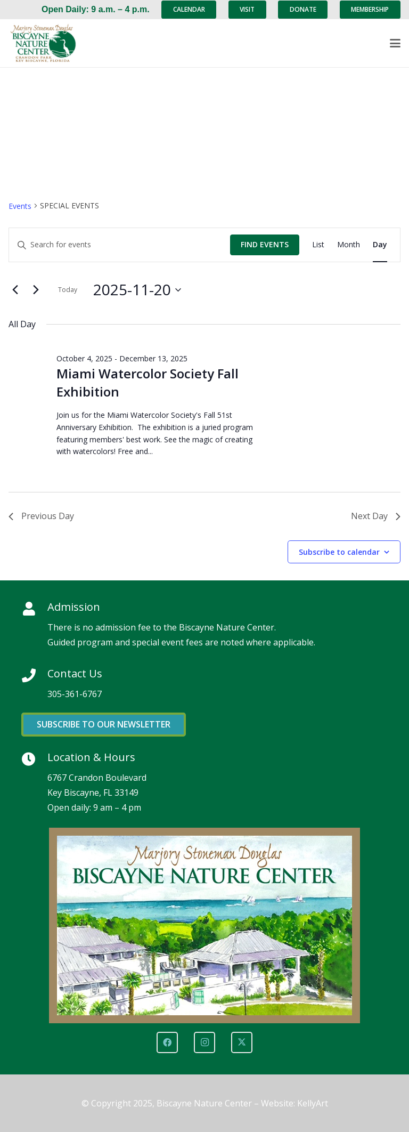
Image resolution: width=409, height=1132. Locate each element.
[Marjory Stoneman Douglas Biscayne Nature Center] (48, 43)
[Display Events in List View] (318, 245)
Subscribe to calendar (339, 552)
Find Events (265, 244)
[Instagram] (204, 1042)
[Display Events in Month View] (348, 245)
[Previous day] (15, 290)
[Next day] (35, 290)
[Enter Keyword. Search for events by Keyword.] (119, 245)
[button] (395, 43)
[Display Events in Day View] (380, 245)
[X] (241, 1042)
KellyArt (312, 1103)
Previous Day (41, 516)
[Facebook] (167, 1042)
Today (67, 289)
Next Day (375, 516)
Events (20, 206)
